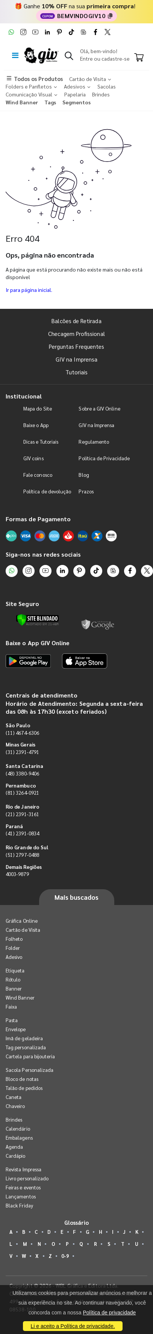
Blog (84, 475)
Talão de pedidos (24, 1088)
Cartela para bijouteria (30, 1056)
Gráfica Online (22, 920)
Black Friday (19, 1205)
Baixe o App (35, 425)
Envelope (16, 1029)
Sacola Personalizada (29, 1070)
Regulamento (94, 441)
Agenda (14, 1146)
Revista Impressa (23, 1169)
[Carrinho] (139, 58)
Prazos (86, 491)
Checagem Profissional (76, 333)
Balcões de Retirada (76, 320)
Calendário (18, 1128)
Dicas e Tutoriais (40, 441)
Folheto (14, 939)
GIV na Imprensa (76, 359)
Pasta (12, 1020)
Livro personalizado (27, 1178)
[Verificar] (37, 620)
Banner (14, 988)
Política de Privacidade (104, 458)
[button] (69, 57)
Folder (13, 948)
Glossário (76, 1222)
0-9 (65, 1256)
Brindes (14, 1119)
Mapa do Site (37, 408)
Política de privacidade (109, 1313)
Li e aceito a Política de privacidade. (72, 1326)
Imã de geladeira (24, 1038)
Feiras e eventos (23, 1187)
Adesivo (14, 957)
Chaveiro (15, 1106)
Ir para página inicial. (29, 289)
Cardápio (16, 1155)
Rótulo (13, 979)
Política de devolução (47, 491)
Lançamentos (21, 1196)
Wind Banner (20, 997)
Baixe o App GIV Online (38, 643)
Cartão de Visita (23, 929)
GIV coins (33, 458)
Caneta (13, 1097)
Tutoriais (76, 371)
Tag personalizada (26, 1047)
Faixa (11, 1006)
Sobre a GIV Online (99, 408)
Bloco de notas (22, 1079)
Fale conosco (37, 475)
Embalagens (19, 1137)
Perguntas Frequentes (76, 346)
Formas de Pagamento (38, 519)
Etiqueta (15, 970)
